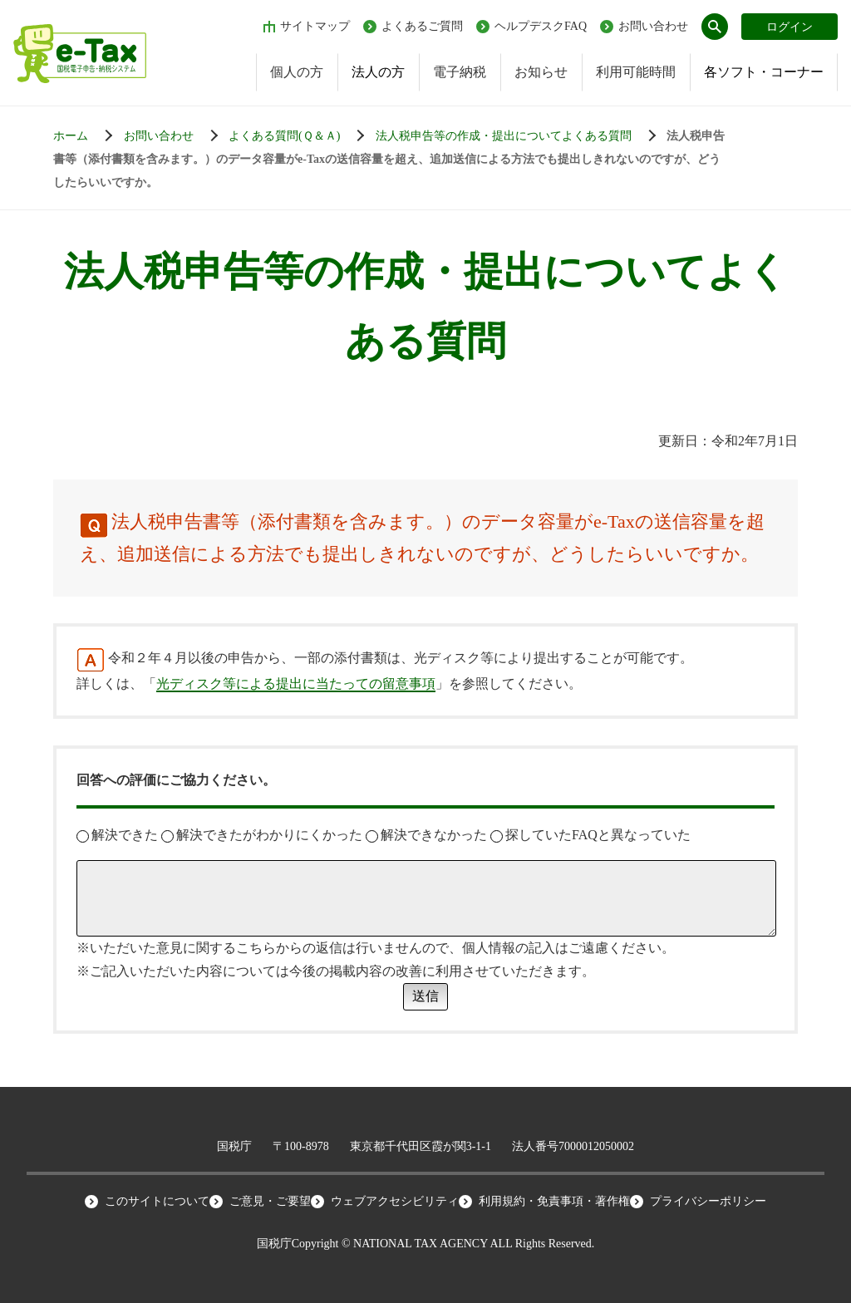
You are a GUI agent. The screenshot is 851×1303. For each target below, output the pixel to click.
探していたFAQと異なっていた (590, 835)
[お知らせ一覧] (175, 136)
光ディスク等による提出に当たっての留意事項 (295, 683)
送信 (425, 996)
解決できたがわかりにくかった (261, 835)
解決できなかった (426, 835)
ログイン (789, 27)
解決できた (117, 835)
